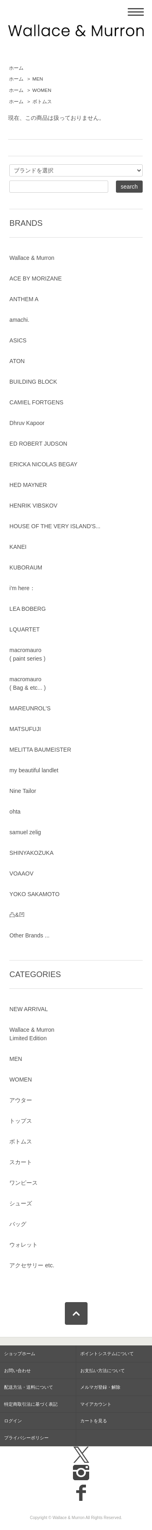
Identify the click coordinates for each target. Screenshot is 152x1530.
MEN (37, 79)
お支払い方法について (102, 1370)
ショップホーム (19, 1353)
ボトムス (42, 101)
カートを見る (93, 1420)
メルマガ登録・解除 (100, 1387)
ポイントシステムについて (107, 1353)
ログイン (13, 1420)
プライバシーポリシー (26, 1437)
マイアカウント (95, 1404)
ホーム (16, 68)
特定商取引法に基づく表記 (31, 1404)
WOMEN (41, 90)
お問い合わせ (17, 1370)
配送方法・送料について (28, 1387)
